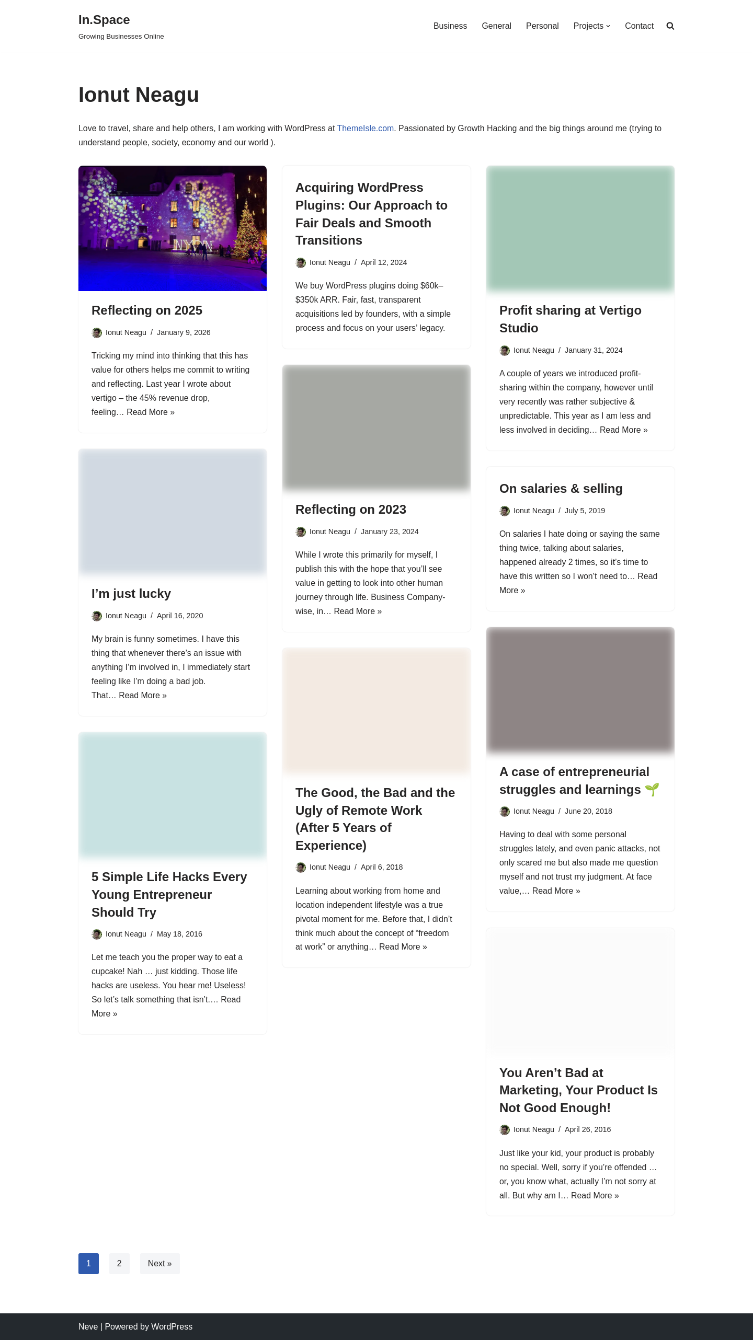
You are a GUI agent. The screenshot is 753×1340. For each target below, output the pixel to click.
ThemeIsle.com (366, 128)
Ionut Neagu (126, 332)
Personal (542, 25)
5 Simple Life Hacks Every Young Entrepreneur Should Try (169, 894)
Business (449, 25)
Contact (639, 25)
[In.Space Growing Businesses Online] (121, 25)
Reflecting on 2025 (147, 311)
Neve (88, 1326)
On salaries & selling (561, 488)
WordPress (171, 1326)
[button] (608, 26)
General (496, 25)
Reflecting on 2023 (350, 509)
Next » (160, 1263)
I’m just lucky (131, 594)
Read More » (151, 413)
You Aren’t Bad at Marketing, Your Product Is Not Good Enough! (578, 1090)
